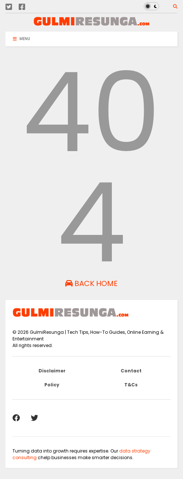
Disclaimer (52, 371)
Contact (131, 371)
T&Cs (131, 385)
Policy (51, 385)
